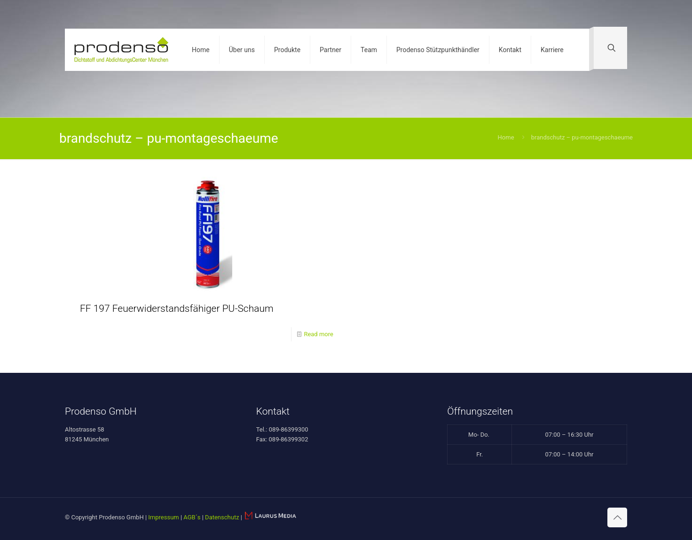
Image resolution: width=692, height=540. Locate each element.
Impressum (163, 517)
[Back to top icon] (617, 517)
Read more (318, 334)
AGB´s (191, 517)
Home (506, 137)
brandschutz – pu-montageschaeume (582, 137)
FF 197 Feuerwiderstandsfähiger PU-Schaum (177, 308)
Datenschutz (222, 517)
